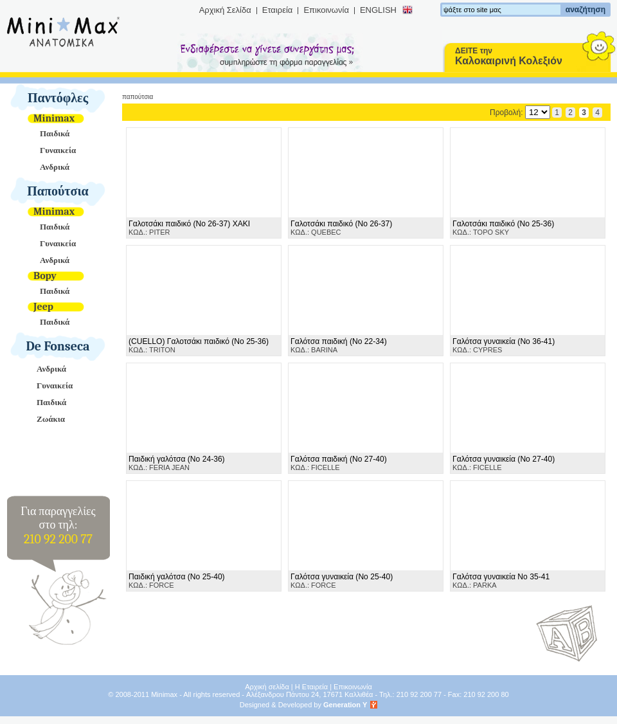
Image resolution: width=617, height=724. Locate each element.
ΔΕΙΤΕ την (508, 56)
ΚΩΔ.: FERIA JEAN (177, 463)
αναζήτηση (585, 9)
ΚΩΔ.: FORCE (177, 580)
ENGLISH (378, 10)
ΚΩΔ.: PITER (189, 227)
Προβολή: (520, 112)
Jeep (43, 306)
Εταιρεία (277, 10)
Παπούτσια (58, 191)
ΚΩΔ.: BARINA (339, 345)
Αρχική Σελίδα (225, 10)
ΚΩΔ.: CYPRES (503, 345)
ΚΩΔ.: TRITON (199, 345)
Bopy (45, 276)
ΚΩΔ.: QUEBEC (341, 227)
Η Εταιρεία (311, 687)
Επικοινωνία (326, 10)
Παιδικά (54, 133)
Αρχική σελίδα (267, 687)
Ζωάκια (51, 419)
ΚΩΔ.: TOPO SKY (503, 227)
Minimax (54, 118)
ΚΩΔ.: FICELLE (339, 463)
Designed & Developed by (304, 705)
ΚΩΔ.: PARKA (501, 580)
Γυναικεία (58, 150)
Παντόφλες (58, 98)
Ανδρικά (54, 167)
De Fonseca (58, 346)
